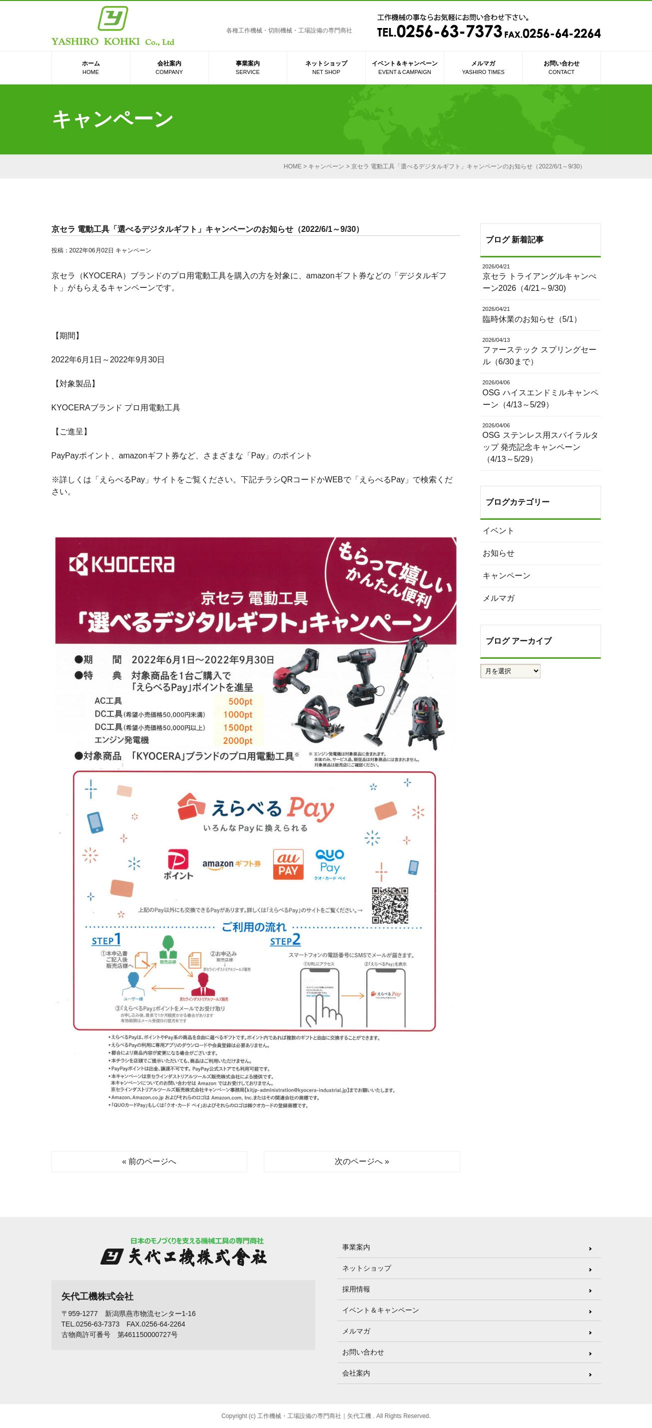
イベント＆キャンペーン (404, 68)
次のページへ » (362, 1161)
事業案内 (247, 68)
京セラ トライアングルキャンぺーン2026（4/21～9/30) (541, 277)
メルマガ (483, 68)
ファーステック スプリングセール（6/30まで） (541, 351)
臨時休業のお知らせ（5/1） (541, 314)
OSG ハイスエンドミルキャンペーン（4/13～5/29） (541, 393)
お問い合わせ (561, 68)
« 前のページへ (149, 1161)
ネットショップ (326, 68)
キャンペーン (133, 250)
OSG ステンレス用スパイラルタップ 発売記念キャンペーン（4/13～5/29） (541, 442)
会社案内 (169, 68)
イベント (499, 530)
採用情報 (356, 1289)
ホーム (90, 68)
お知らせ (499, 553)
